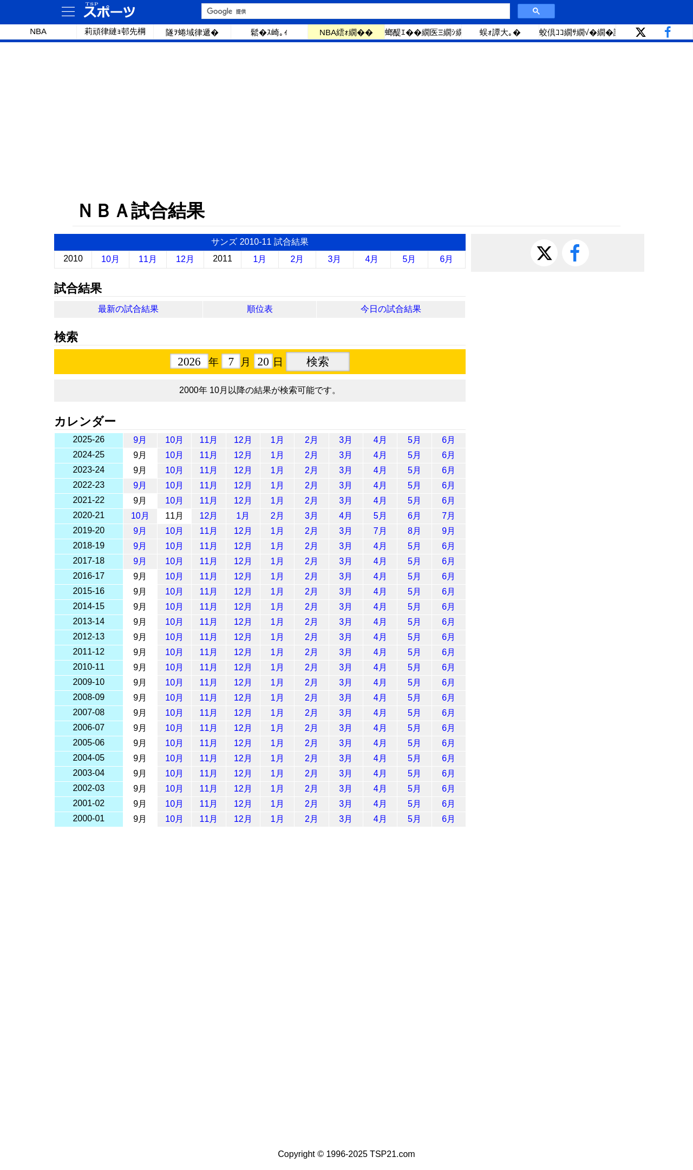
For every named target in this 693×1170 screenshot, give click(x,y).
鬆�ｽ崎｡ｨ (269, 32)
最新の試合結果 (128, 308)
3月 (335, 259)
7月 (448, 515)
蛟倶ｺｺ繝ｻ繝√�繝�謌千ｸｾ (577, 32)
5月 (409, 259)
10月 (110, 259)
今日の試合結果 (391, 308)
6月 (447, 259)
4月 (372, 259)
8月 (414, 530)
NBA (38, 31)
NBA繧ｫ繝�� (346, 32)
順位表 (260, 308)
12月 (185, 259)
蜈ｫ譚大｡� (500, 32)
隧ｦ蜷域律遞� (192, 32)
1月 (260, 259)
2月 (297, 259)
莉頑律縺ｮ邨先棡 (115, 31)
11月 (148, 259)
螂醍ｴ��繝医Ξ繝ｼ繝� (423, 32)
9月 (140, 440)
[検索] (354, 11)
